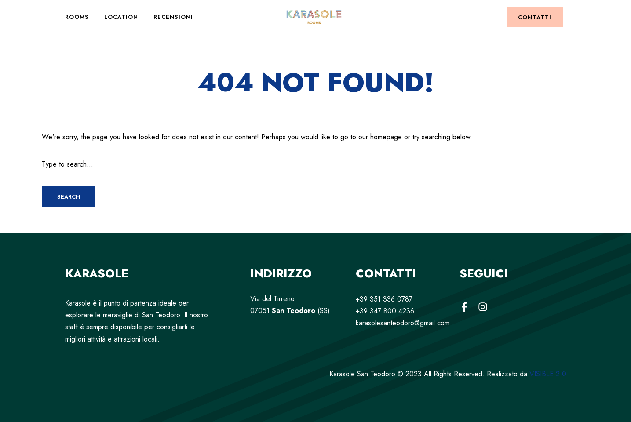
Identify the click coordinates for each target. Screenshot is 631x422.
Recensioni (173, 17)
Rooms (77, 17)
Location (121, 17)
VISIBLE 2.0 (547, 374)
